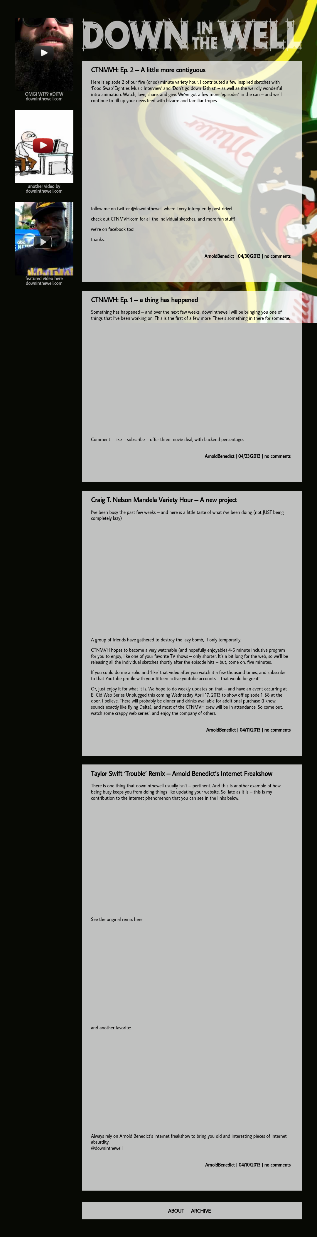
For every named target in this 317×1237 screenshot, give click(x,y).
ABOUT (176, 1210)
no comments (277, 256)
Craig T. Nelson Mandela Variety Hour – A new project (164, 499)
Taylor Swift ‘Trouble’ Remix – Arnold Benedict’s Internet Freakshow (181, 773)
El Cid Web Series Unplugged (119, 695)
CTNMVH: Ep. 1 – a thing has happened (144, 299)
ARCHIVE (201, 1210)
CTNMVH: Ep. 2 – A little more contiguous (148, 69)
